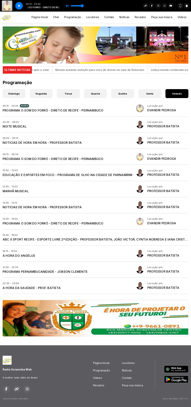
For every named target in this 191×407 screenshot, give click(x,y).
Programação (72, 17)
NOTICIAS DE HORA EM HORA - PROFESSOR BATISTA (42, 142)
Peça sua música (161, 17)
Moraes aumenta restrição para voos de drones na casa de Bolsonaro (107, 69)
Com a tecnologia (175, 398)
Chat (56, 17)
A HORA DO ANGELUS (19, 255)
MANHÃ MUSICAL (16, 191)
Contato (109, 17)
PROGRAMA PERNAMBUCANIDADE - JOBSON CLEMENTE (45, 272)
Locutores (92, 17)
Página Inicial (40, 17)
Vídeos (182, 17)
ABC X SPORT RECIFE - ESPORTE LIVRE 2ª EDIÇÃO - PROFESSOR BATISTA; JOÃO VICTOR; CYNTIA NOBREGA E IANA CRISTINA (96, 239)
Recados (140, 17)
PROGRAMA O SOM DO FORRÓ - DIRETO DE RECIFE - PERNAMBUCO (53, 110)
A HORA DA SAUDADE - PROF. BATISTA (32, 288)
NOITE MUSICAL (15, 126)
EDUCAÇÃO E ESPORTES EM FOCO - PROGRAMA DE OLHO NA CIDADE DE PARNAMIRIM (67, 175)
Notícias (124, 17)
